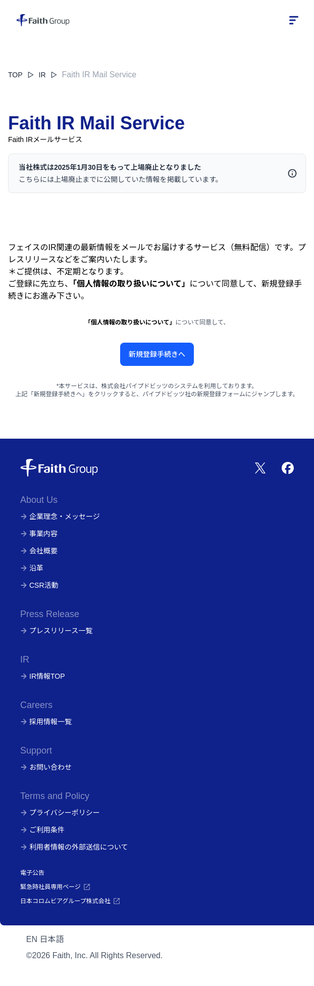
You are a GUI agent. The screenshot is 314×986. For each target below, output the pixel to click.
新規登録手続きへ (157, 354)
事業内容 (39, 533)
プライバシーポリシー (60, 812)
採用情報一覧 (46, 721)
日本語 (52, 939)
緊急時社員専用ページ (55, 887)
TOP (15, 75)
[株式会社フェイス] (43, 20)
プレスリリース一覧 (56, 630)
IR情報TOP (42, 676)
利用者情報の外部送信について (74, 847)
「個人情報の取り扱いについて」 (131, 283)
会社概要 (39, 550)
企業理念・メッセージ (60, 516)
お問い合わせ (46, 767)
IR (48, 75)
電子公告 (32, 872)
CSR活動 (39, 585)
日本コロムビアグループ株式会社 (70, 901)
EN (31, 939)
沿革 (31, 568)
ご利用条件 (42, 829)
